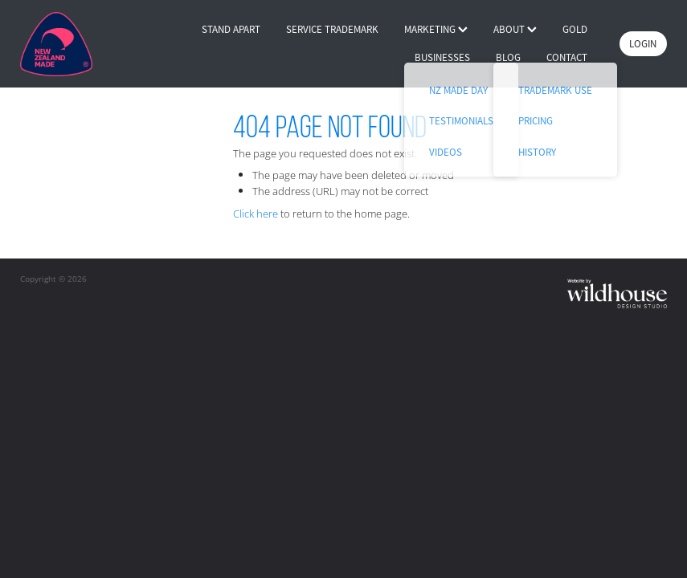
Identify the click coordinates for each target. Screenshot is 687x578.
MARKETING (436, 29)
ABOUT (515, 29)
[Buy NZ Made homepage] (84, 44)
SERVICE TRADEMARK (332, 29)
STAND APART (231, 29)
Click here (255, 214)
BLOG (508, 57)
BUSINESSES (442, 57)
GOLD (574, 29)
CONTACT (566, 57)
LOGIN (642, 44)
